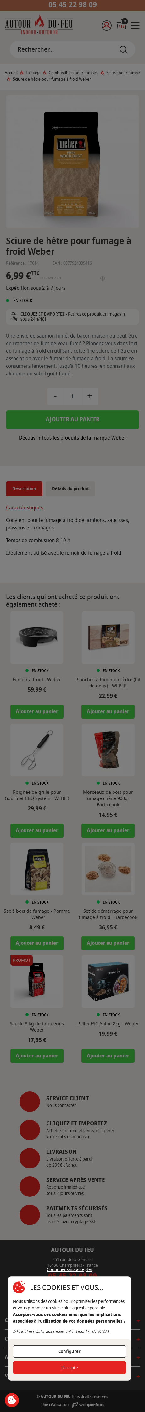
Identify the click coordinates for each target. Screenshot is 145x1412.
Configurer (69, 1351)
